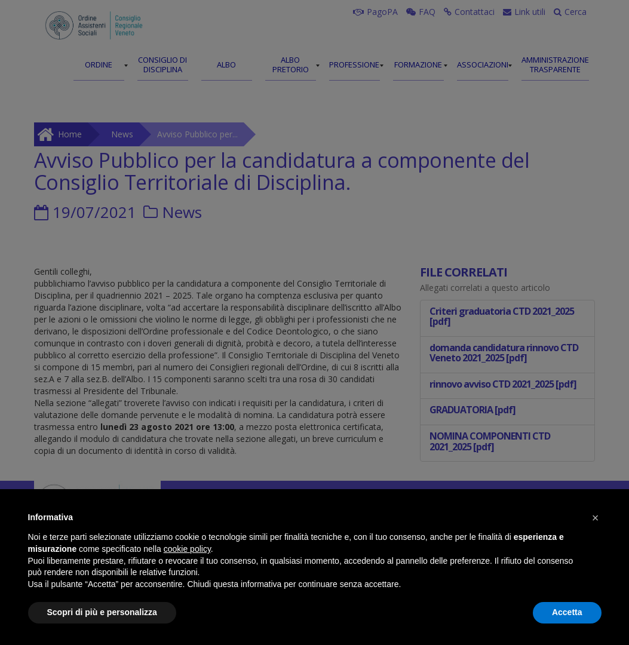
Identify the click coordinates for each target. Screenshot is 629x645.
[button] (595, 517)
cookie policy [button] (187, 549)
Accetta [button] (567, 612)
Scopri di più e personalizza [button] (102, 612)
